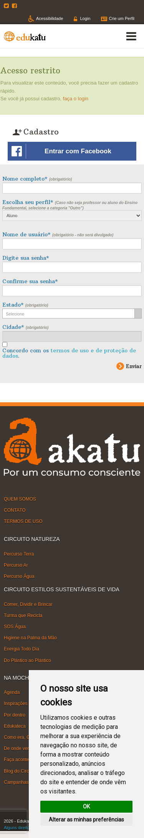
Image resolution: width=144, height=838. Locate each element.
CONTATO (15, 510)
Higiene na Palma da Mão (30, 638)
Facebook (15, 5)
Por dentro (14, 714)
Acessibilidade (49, 18)
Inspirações (15, 703)
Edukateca (15, 726)
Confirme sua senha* (30, 281)
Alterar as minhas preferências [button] (86, 819)
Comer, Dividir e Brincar (28, 604)
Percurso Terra (19, 554)
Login (85, 18)
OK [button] (86, 806)
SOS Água (15, 626)
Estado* (25, 304)
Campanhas (16, 782)
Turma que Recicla (23, 615)
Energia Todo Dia (21, 649)
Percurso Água (19, 576)
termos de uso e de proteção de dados (69, 353)
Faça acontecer (20, 759)
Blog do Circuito (20, 770)
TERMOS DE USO (23, 521)
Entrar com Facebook (61, 151)
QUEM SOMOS (20, 499)
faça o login (76, 98)
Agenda (12, 692)
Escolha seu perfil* (72, 210)
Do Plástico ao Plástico (27, 660)
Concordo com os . (69, 353)
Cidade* (25, 327)
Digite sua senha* (25, 258)
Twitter (7, 5)
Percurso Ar (16, 565)
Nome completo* (37, 178)
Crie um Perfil (121, 18)
